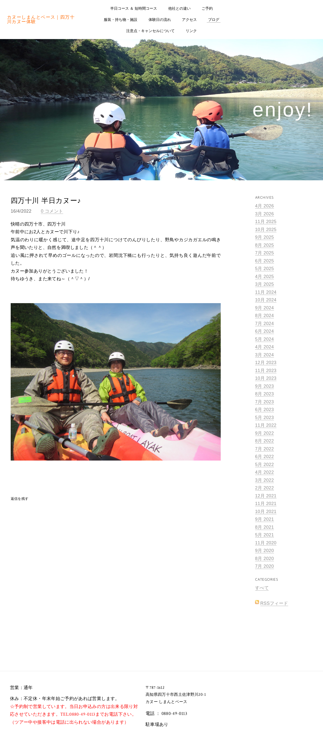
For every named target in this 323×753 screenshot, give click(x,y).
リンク (191, 33)
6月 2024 (264, 335)
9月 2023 (264, 390)
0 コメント (52, 215)
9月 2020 (264, 555)
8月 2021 (264, 531)
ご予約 (207, 10)
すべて (262, 592)
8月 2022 (264, 445)
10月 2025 (265, 234)
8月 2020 (264, 563)
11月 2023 (265, 375)
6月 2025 (264, 265)
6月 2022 (264, 461)
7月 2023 (264, 406)
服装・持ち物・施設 (120, 22)
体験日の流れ (160, 22)
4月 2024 (264, 351)
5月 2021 (264, 539)
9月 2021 (264, 523)
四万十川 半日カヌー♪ (46, 205)
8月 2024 (264, 320)
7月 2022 (264, 453)
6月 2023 (264, 414)
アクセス (189, 22)
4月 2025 (264, 281)
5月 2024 (264, 343)
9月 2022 (264, 437)
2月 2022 (264, 492)
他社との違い (179, 10)
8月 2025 (264, 249)
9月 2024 (264, 312)
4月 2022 (264, 476)
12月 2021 (265, 500)
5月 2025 (264, 273)
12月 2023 (265, 367)
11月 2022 (265, 429)
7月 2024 (264, 328)
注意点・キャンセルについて (150, 33)
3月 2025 (264, 288)
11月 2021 (265, 508)
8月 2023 (264, 398)
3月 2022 (264, 484)
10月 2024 (265, 304)
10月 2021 (265, 516)
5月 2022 (264, 469)
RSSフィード (274, 607)
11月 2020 (265, 547)
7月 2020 (264, 570)
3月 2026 (264, 218)
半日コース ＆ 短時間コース (133, 10)
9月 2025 (264, 241)
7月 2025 (264, 257)
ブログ (213, 22)
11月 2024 (265, 296)
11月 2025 (265, 226)
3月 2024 (264, 359)
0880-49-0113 (174, 718)
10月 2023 (265, 382)
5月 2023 (264, 422)
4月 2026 (264, 210)
